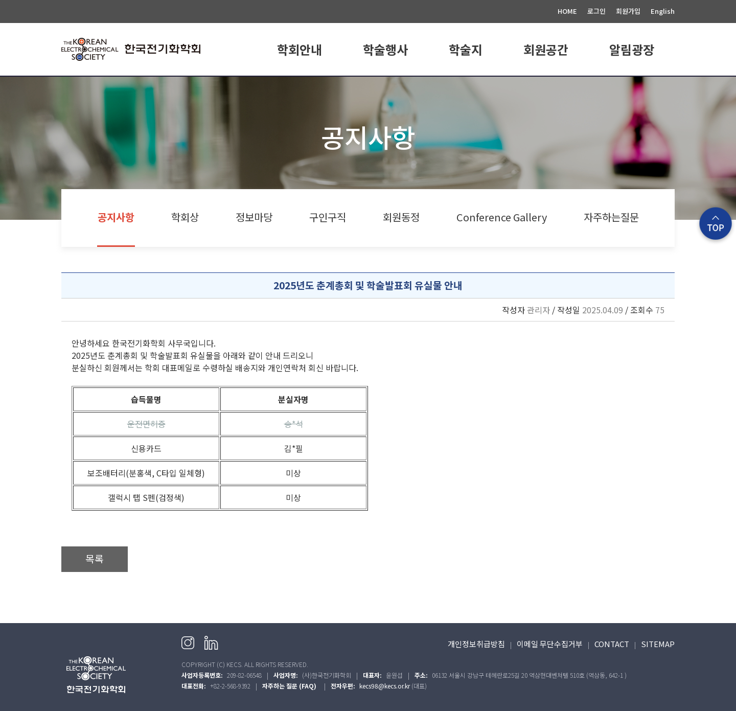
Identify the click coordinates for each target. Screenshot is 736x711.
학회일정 (385, 88)
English (663, 11)
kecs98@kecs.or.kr (384, 685)
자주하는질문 (611, 217)
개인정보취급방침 (476, 643)
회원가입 (628, 11)
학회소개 (299, 88)
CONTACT (611, 643)
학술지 (465, 49)
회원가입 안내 (546, 88)
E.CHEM (465, 88)
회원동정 (401, 217)
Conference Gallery (501, 217)
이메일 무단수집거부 (550, 643)
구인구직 (327, 217)
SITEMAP (658, 643)
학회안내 (299, 49)
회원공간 (545, 49)
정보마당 (254, 217)
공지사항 (632, 88)
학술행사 (385, 49)
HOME (567, 11)
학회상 (185, 217)
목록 (94, 559)
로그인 (596, 11)
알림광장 (631, 49)
